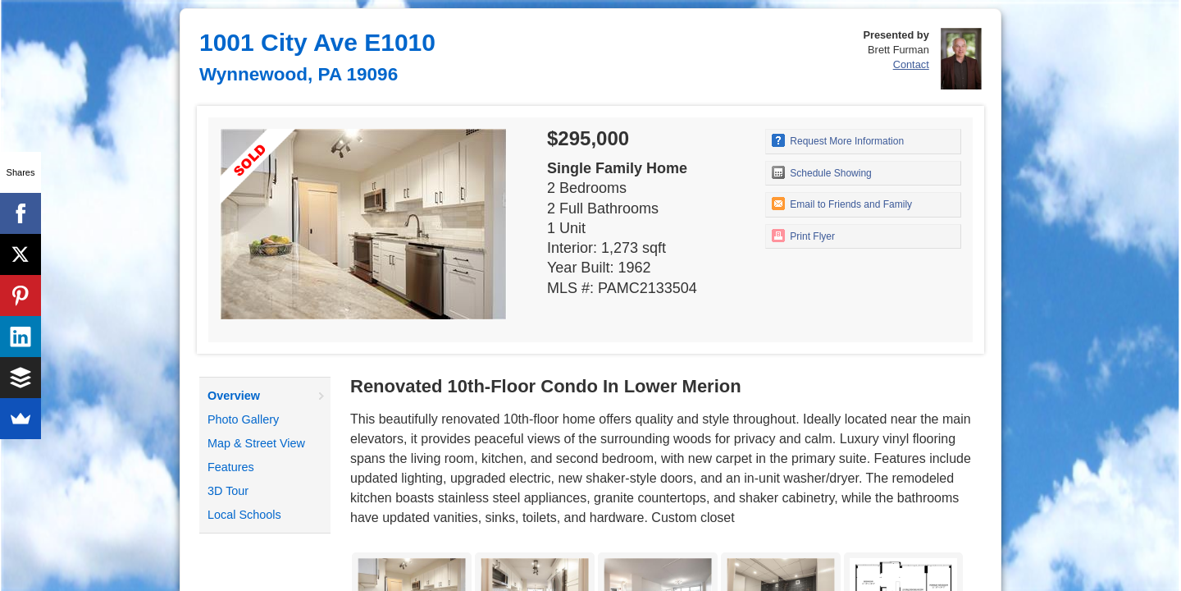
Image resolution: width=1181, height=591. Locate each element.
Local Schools (244, 514)
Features (230, 467)
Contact (911, 64)
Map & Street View (256, 443)
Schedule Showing (822, 172)
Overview (233, 395)
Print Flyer (803, 235)
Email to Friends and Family (842, 203)
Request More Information (838, 140)
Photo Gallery (243, 419)
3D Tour (228, 490)
